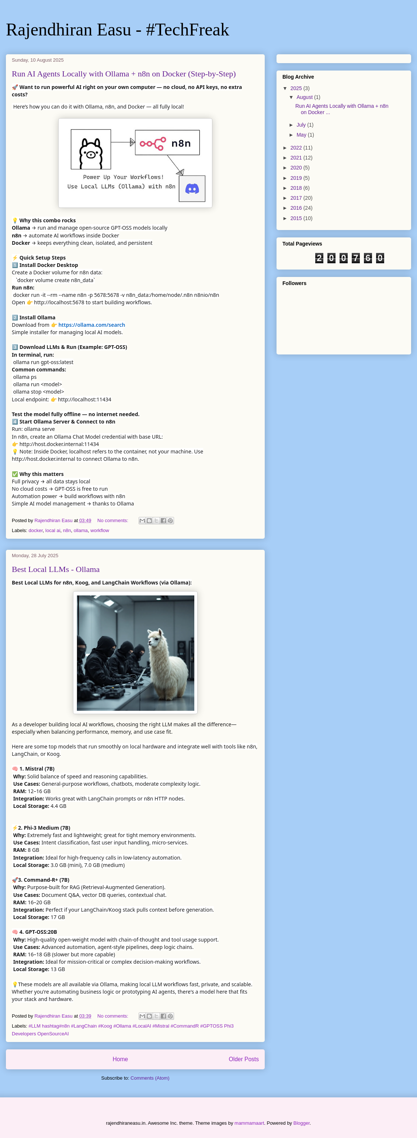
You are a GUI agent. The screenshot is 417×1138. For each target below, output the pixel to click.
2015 (297, 218)
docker (36, 530)
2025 (297, 88)
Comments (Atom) (150, 1078)
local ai (52, 530)
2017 (297, 198)
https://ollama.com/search (91, 324)
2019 (297, 178)
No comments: (113, 520)
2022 (297, 148)
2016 (297, 208)
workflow (99, 530)
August (305, 97)
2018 (297, 188)
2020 (297, 168)
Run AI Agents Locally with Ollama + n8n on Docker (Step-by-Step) (124, 73)
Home (120, 1059)
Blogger (301, 1123)
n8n (67, 530)
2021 (297, 158)
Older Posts (244, 1059)
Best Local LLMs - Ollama (56, 569)
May (301, 135)
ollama (81, 530)
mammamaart (249, 1123)
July (301, 125)
